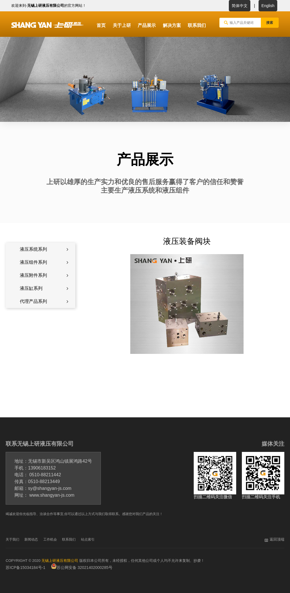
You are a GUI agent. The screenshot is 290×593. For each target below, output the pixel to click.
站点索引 (88, 539)
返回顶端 (277, 539)
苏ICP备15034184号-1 (25, 567)
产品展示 (147, 25)
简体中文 (240, 5)
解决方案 (172, 25)
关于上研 (122, 25)
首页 (101, 25)
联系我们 (197, 25)
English (267, 5)
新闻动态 (31, 539)
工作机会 (50, 539)
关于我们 (12, 539)
